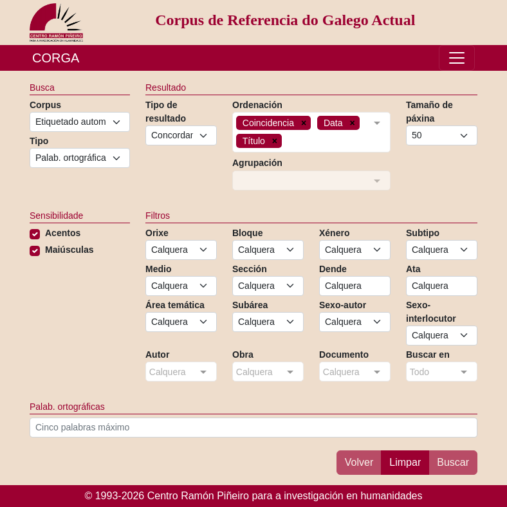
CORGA (55, 58)
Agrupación (257, 163)
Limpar (405, 462)
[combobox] (311, 132)
